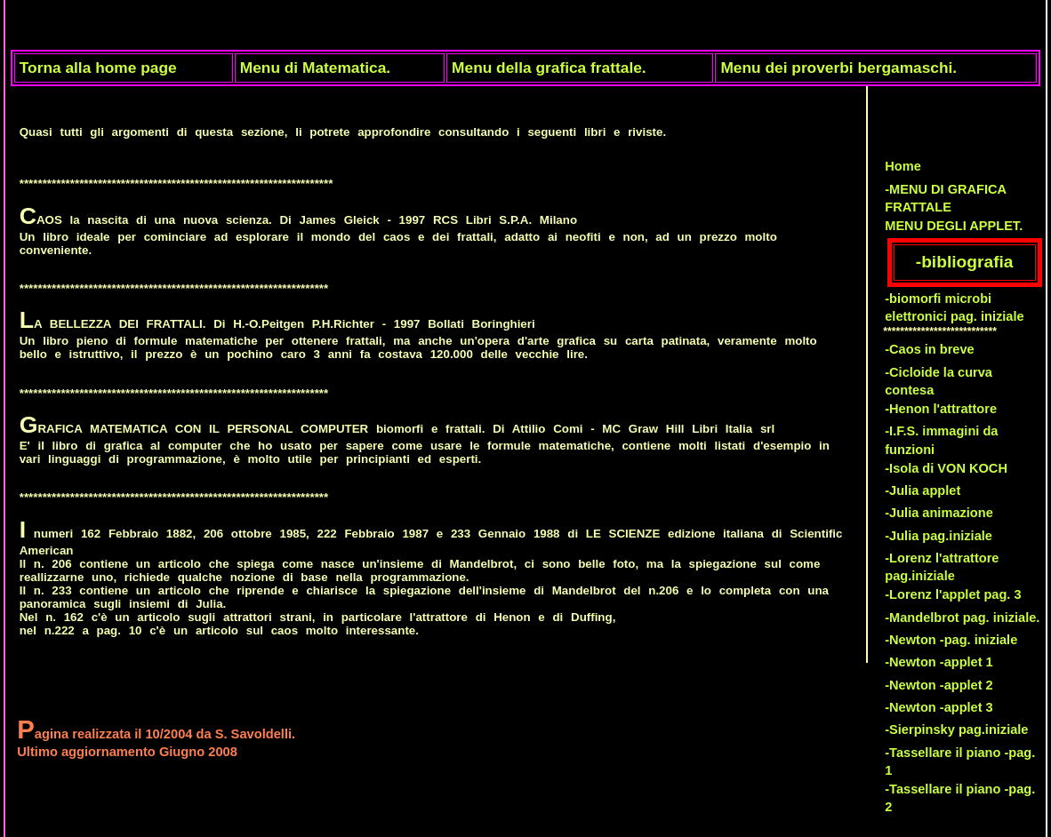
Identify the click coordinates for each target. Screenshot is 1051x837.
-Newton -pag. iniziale (951, 640)
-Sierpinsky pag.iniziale (956, 729)
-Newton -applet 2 (939, 685)
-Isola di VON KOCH (946, 468)
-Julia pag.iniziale (938, 536)
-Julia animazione (939, 513)
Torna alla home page (98, 67)
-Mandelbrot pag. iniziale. (962, 617)
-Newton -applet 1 (939, 662)
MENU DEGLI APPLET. (954, 226)
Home (903, 166)
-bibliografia (965, 261)
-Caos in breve (929, 349)
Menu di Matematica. (315, 67)
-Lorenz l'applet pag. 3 (953, 594)
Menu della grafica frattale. (549, 67)
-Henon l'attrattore (941, 409)
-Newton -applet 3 (939, 707)
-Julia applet (922, 490)
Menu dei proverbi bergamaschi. (838, 67)
